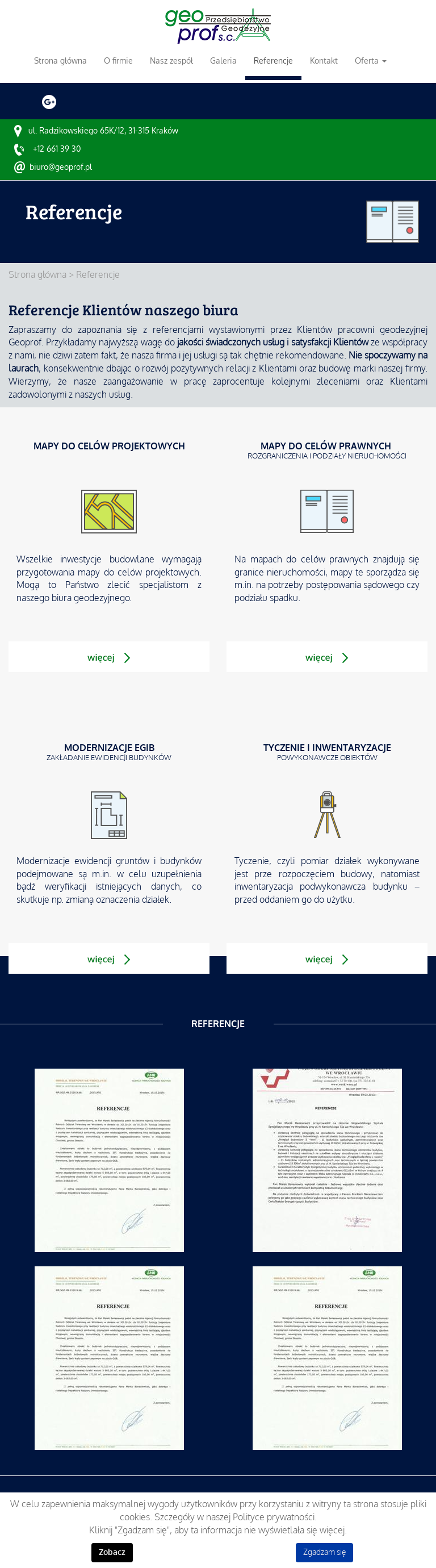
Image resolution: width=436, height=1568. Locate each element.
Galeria (223, 60)
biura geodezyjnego (90, 598)
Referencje (273, 60)
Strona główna (60, 60)
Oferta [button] (371, 60)
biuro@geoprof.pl (61, 167)
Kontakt (324, 60)
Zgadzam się (324, 1552)
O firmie (118, 60)
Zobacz (112, 1552)
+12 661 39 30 (57, 149)
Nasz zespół (171, 60)
